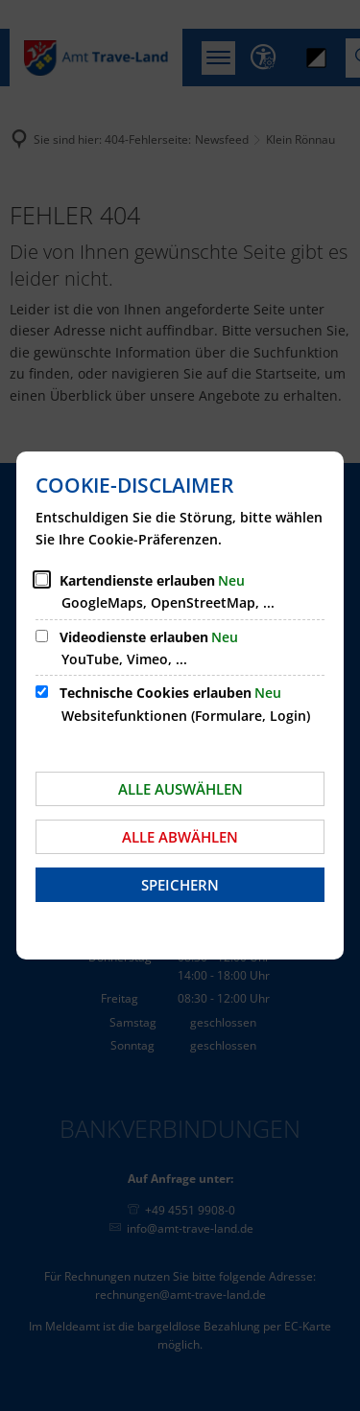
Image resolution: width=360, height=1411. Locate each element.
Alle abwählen (180, 836)
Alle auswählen (180, 788)
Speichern (180, 884)
